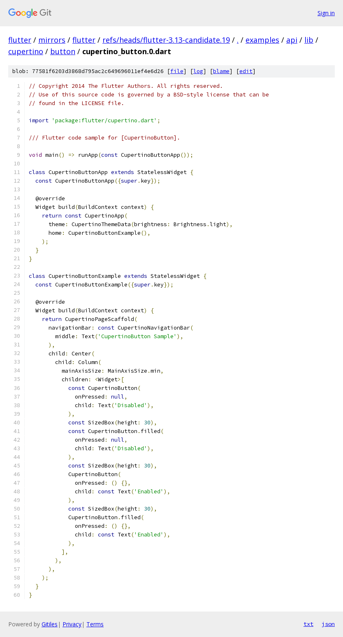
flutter (19, 40)
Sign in (326, 13)
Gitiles (50, 624)
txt (308, 624)
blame (221, 71)
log (198, 71)
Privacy (72, 624)
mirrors (51, 40)
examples (262, 40)
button (62, 51)
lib (308, 40)
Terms (95, 624)
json (328, 624)
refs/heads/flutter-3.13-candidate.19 (166, 40)
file (176, 71)
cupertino (25, 51)
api (291, 40)
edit (246, 71)
